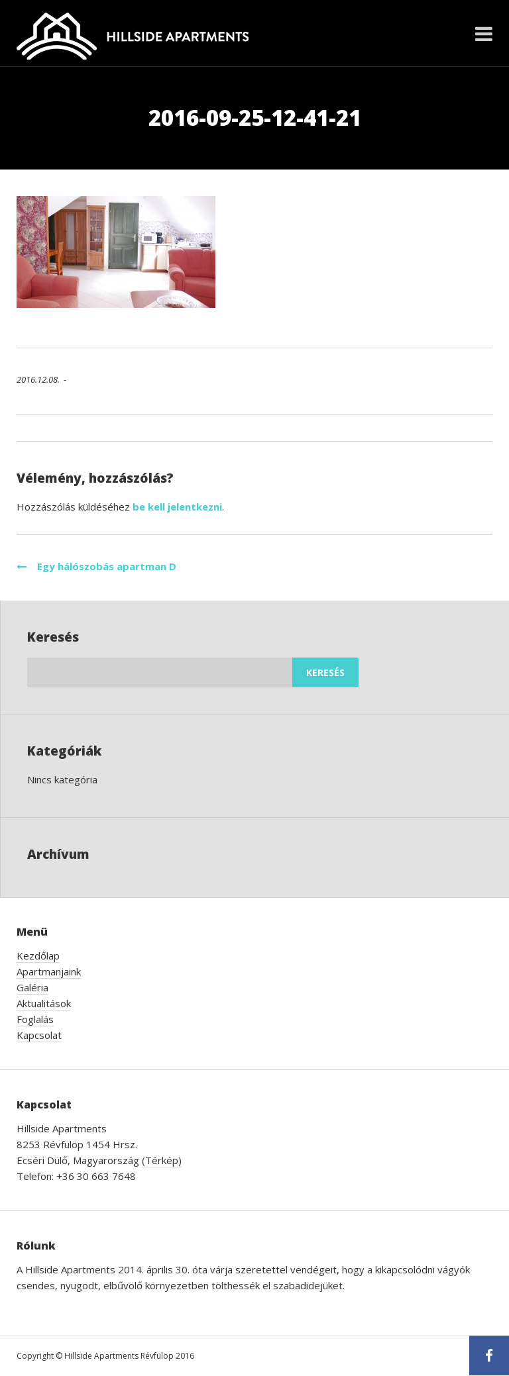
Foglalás (35, 1019)
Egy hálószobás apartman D (96, 566)
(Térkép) (162, 1160)
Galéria (32, 987)
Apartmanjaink (49, 971)
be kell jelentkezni (177, 506)
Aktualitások (44, 1003)
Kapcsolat (39, 1035)
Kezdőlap (38, 955)
